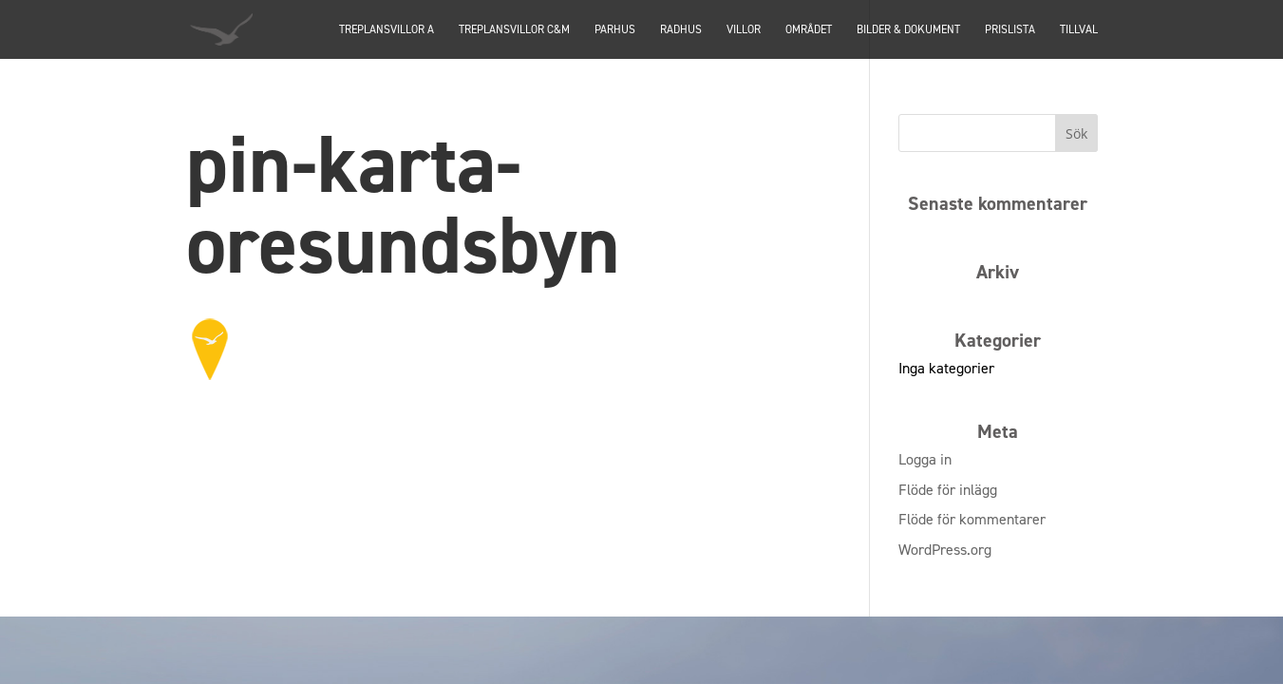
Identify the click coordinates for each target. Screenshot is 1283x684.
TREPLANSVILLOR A (386, 30)
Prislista (1010, 30)
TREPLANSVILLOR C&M (514, 30)
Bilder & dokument (908, 30)
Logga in (925, 459)
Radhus (681, 30)
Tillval (1079, 30)
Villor (743, 30)
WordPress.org (944, 550)
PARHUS (614, 30)
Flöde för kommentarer (972, 519)
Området (808, 30)
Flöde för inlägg (947, 490)
